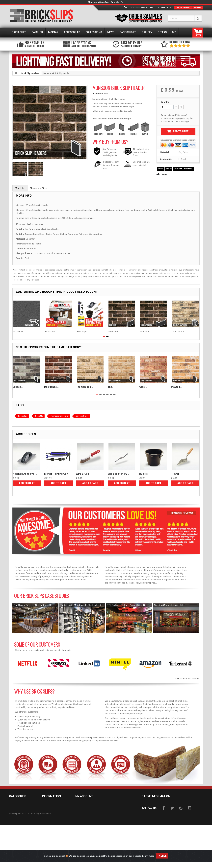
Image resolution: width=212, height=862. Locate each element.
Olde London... (179, 331)
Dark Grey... (18, 331)
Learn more (148, 857)
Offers (15, 841)
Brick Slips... (51, 331)
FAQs (47, 826)
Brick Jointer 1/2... (119, 473)
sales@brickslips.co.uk (165, 815)
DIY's (14, 845)
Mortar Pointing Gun (56, 473)
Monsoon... (113, 331)
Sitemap (49, 836)
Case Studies (19, 836)
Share (169, 169)
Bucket (143, 473)
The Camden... (84, 386)
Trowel (175, 473)
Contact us (164, 7)
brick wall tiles (82, 416)
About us (50, 821)
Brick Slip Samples (22, 809)
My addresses (85, 813)
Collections (19, 826)
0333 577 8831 (147, 7)
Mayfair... (176, 386)
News (14, 831)
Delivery (49, 809)
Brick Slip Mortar (22, 813)
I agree (162, 856)
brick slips (22, 416)
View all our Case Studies (187, 678)
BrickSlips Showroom (57, 841)
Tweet (161, 169)
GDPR (47, 831)
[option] (28, 663)
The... (111, 386)
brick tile (39, 416)
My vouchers (85, 823)
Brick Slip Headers (30, 73)
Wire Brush (82, 473)
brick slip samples (127, 710)
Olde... (143, 386)
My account (84, 796)
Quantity (165, 102)
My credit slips (86, 809)
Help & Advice (85, 828)
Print (164, 174)
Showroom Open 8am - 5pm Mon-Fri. (106, 2)
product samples (187, 276)
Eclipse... (18, 386)
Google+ (178, 169)
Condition (98, 93)
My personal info (88, 818)
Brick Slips (18, 804)
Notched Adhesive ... (25, 473)
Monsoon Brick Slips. (123, 106)
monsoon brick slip (59, 416)
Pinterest (188, 169)
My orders (83, 804)
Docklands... (51, 386)
